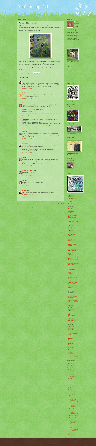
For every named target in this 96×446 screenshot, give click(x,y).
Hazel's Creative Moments (72, 245)
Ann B (77, 21)
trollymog (70, 338)
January (71, 394)
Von (23, 102)
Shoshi (23, 143)
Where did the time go (72, 296)
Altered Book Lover (72, 198)
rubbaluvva (70, 290)
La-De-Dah (70, 343)
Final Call (70, 205)
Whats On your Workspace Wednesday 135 (73, 422)
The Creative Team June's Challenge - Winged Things (73, 303)
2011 (69, 434)
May (71, 385)
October (71, 374)
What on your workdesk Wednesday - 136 (73, 412)
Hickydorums (71, 203)
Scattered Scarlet (72, 295)
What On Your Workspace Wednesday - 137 (73, 405)
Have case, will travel (73, 415)
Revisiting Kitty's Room (72, 396)
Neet (23, 157)
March (71, 389)
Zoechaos (24, 92)
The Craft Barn (71, 269)
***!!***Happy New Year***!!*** (73, 430)
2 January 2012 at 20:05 (27, 165)
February (72, 391)
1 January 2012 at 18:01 (27, 98)
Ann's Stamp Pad (32, 6)
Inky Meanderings (72, 320)
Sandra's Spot (25, 131)
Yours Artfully (71, 307)
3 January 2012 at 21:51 (27, 175)
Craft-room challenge (73, 356)
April (71, 387)
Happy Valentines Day (72, 246)
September (72, 376)
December (72, 369)
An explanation (71, 328)
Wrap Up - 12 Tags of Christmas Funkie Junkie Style (73, 285)
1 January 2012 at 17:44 (27, 88)
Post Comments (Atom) (28, 207)
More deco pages (71, 339)
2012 (69, 367)
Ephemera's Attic (72, 332)
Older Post (61, 204)
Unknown (24, 115)
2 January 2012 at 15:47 (27, 127)
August (71, 378)
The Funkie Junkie (72, 282)
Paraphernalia (71, 349)
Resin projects (71, 309)
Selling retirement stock (73, 265)
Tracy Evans (71, 227)
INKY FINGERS (72, 233)
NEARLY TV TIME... (72, 217)
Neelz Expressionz (72, 208)
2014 (69, 363)
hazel (23, 180)
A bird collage (71, 200)
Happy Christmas (71, 291)
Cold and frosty (72, 408)
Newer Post (20, 204)
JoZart (69, 276)
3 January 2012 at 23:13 (27, 185)
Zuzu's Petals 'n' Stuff (73, 221)
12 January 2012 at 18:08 (27, 194)
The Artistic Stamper (73, 300)
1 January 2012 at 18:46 (27, 111)
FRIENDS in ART (72, 250)
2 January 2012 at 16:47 (27, 138)
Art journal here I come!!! (72, 427)
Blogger (54, 443)
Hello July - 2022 (71, 234)
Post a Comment (24, 197)
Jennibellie (24, 190)
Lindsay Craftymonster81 (28, 170)
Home (41, 204)
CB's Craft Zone (72, 326)
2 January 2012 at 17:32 (27, 152)
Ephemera (24, 80)
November (72, 371)
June (71, 382)
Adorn (69, 238)
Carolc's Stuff (71, 264)
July (71, 380)
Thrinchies (70, 229)
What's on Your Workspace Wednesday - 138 (73, 400)
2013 (69, 365)
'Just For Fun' (49, 67)
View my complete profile (72, 43)
